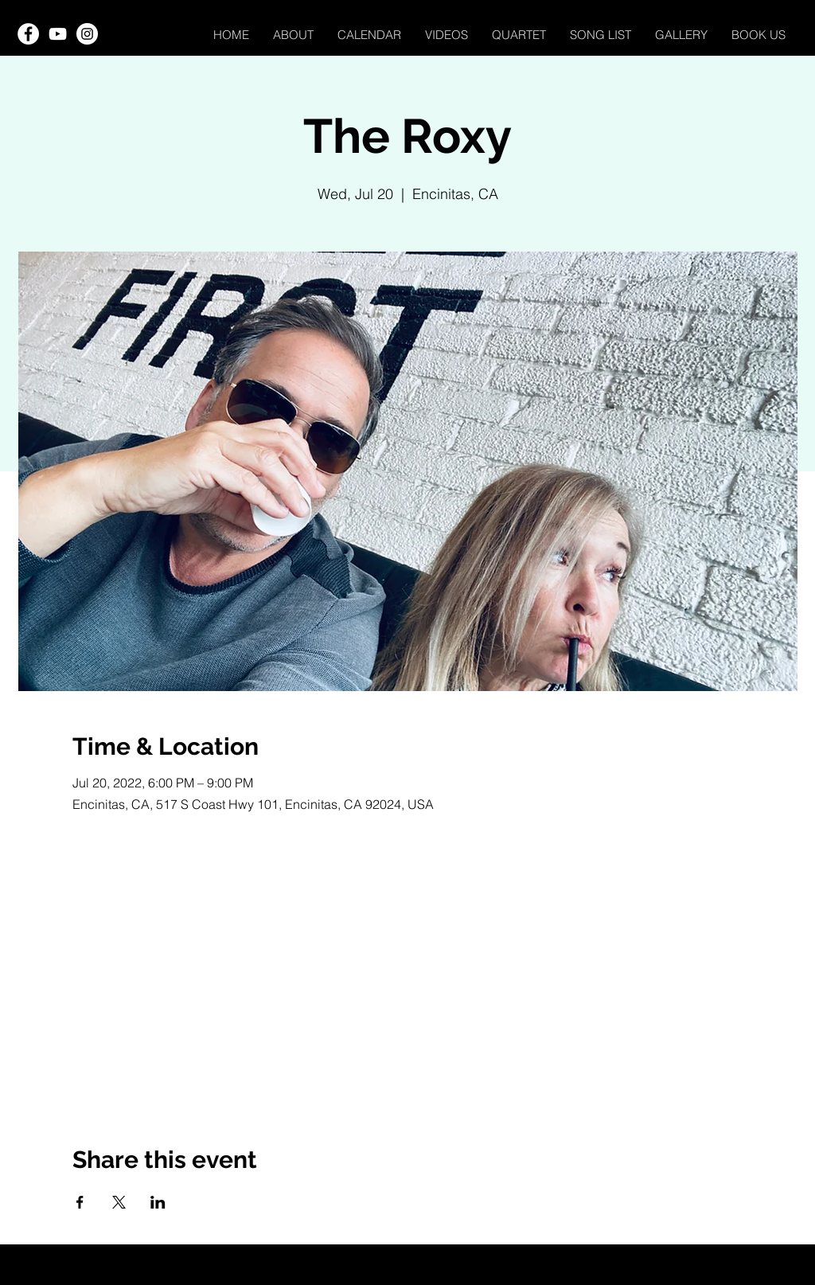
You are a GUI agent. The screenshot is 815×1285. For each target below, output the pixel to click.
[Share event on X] (119, 1202)
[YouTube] (57, 34)
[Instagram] (87, 34)
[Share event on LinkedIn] (158, 1202)
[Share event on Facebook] (80, 1202)
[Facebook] (28, 34)
